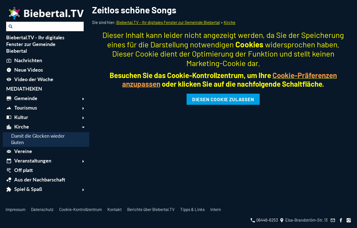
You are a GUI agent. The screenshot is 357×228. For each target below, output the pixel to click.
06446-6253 (264, 219)
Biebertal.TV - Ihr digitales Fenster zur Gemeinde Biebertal (168, 22)
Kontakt (114, 209)
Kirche (229, 22)
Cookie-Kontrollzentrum (80, 209)
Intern (215, 209)
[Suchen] (45, 26)
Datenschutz (42, 209)
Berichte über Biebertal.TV (151, 209)
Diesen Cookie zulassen (223, 99)
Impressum (15, 209)
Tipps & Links (192, 209)
